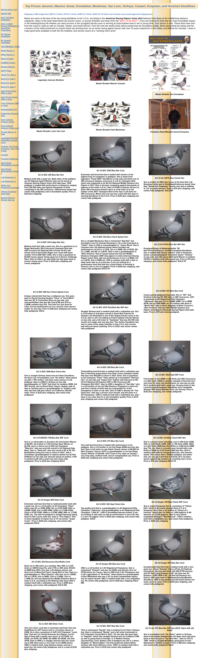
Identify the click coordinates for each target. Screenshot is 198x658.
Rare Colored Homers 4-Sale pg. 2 (10, 127)
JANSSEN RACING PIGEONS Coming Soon (9, 140)
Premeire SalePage (9, 159)
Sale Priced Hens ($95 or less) (8, 92)
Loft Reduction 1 (8, 177)
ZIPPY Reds (6, 71)
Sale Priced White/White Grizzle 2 (10, 171)
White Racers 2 (8, 55)
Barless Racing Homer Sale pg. (8, 199)
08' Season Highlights (6, 42)
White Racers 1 (8, 51)
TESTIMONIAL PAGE (10, 47)
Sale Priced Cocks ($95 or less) (9, 98)
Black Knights (7, 59)
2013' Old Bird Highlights (7, 19)
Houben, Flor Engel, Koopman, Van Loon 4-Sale (10, 149)
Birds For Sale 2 (8, 79)
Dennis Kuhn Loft (9, 10)
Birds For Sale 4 (8, 87)
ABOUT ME (6, 14)
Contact (5, 155)
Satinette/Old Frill (9, 110)
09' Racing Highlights (5, 35)
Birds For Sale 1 (8, 75)
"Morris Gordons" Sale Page (9, 193)
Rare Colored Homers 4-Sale (7, 121)
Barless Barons (8, 67)
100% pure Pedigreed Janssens (10, 187)
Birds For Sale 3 (8, 83)
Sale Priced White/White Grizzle (10, 164)
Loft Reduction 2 (8, 181)
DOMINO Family (8, 63)
